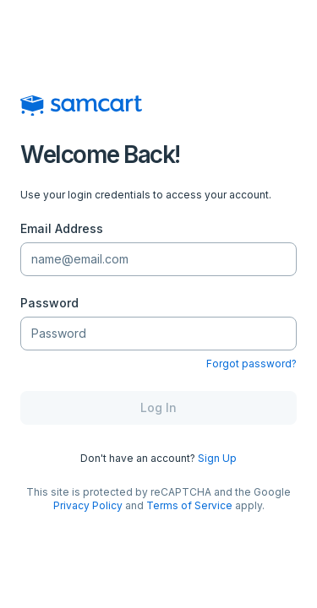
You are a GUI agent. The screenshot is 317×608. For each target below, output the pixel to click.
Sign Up (217, 458)
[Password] (158, 334)
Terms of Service (189, 505)
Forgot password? (251, 363)
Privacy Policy (88, 505)
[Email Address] (158, 259)
